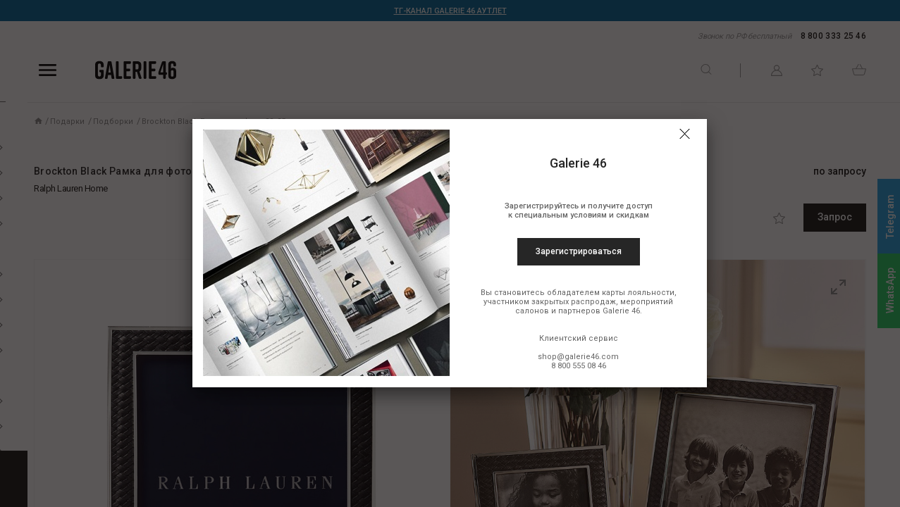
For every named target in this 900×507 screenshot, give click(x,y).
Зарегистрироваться (579, 251)
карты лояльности (638, 292)
